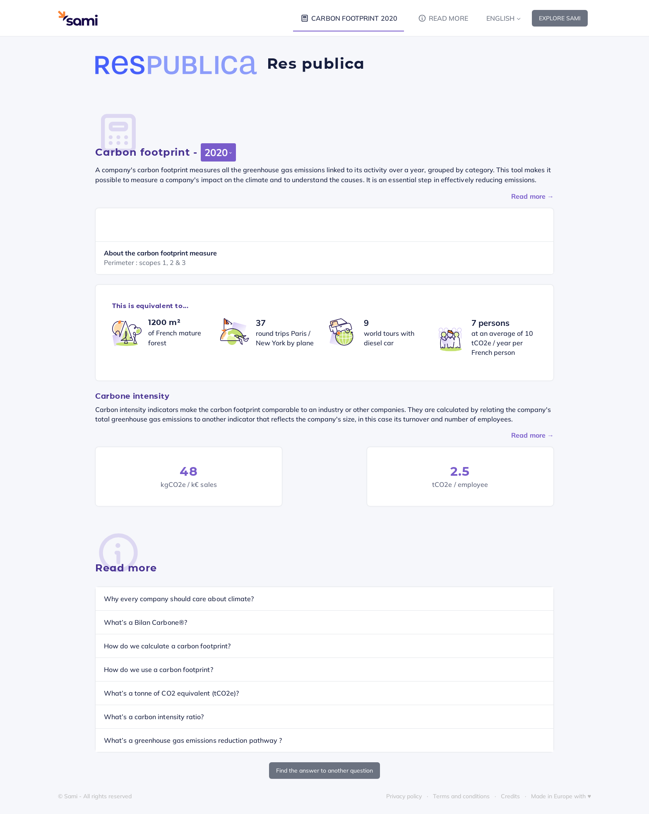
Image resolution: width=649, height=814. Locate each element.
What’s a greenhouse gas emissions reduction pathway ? (193, 740)
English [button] (500, 18)
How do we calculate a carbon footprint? (167, 646)
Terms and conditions (461, 796)
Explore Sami (560, 18)
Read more (442, 18)
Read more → (532, 196)
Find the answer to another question (324, 770)
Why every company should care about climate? (179, 599)
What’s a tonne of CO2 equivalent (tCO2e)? (171, 693)
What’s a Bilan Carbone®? (145, 622)
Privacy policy (404, 796)
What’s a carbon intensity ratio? (154, 717)
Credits (510, 796)
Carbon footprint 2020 (348, 18)
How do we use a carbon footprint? (158, 669)
